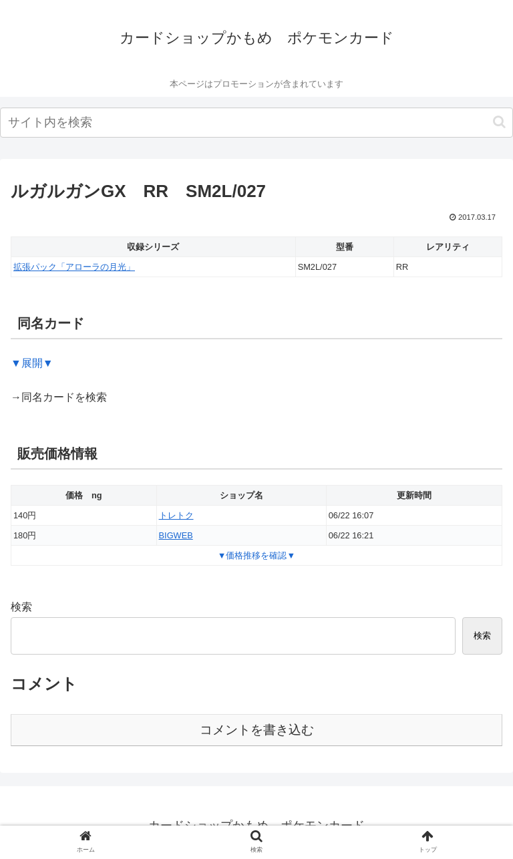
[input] (256, 123)
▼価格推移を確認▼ (256, 555)
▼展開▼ (32, 363)
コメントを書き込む (257, 730)
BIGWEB (176, 535)
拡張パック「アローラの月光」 (74, 267)
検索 (21, 607)
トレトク (176, 515)
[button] (499, 122)
